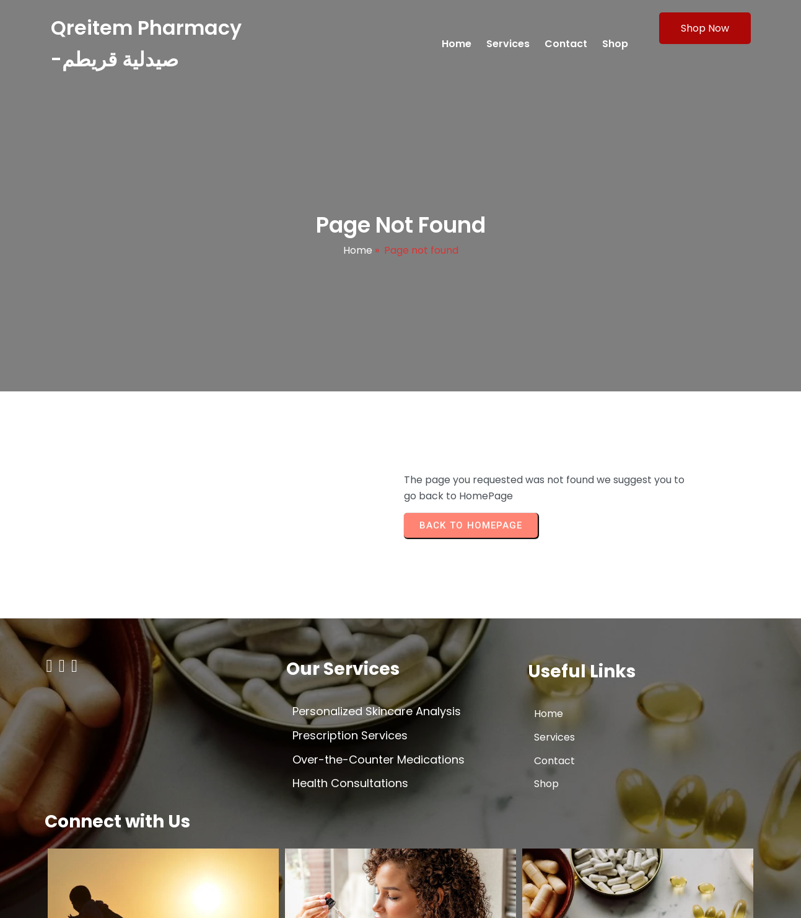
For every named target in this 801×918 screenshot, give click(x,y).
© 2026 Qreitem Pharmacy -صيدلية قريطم (143, 897)
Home (357, 254)
